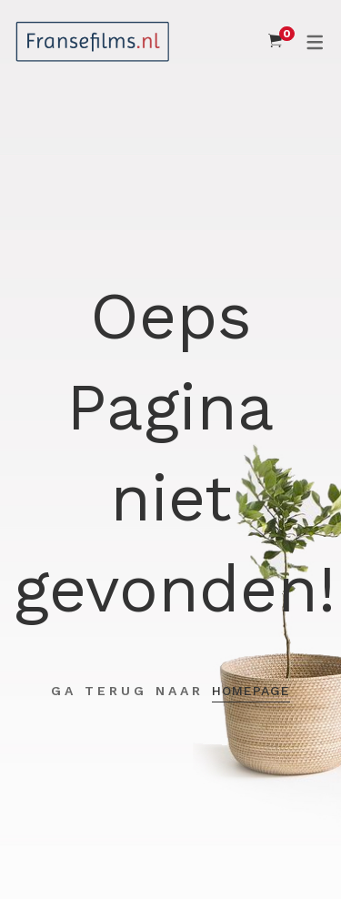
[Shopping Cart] (275, 41)
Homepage (251, 690)
